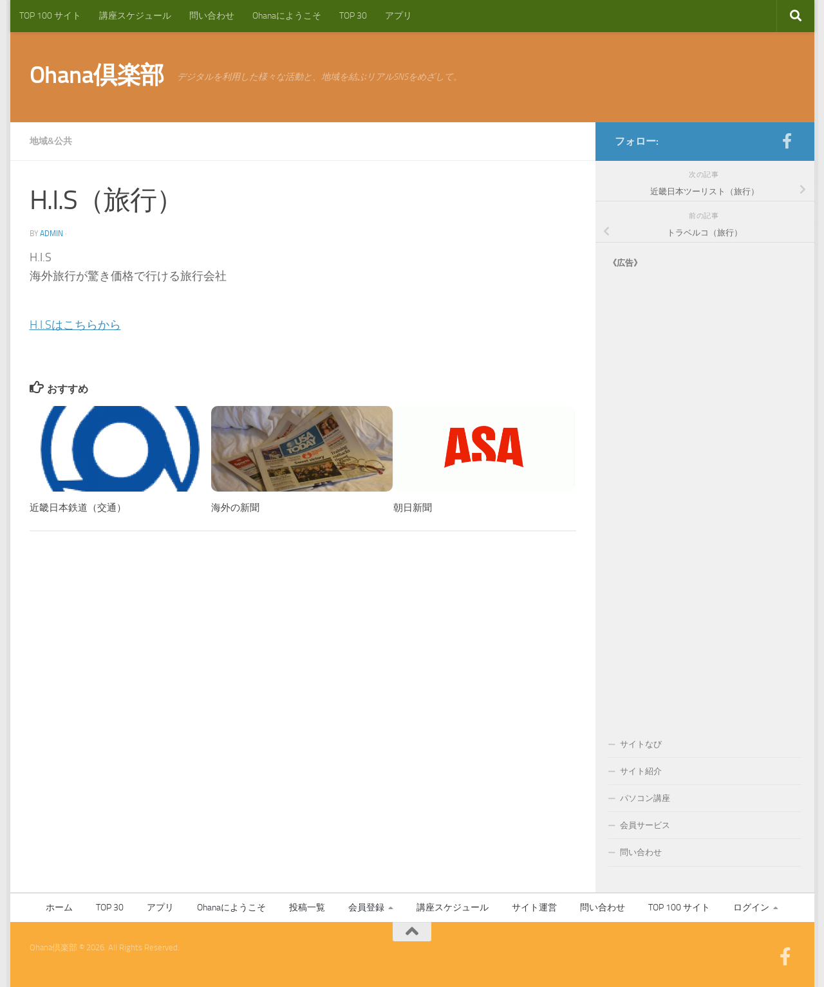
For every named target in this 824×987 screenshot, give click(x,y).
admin (51, 233)
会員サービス (645, 825)
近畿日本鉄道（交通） (78, 507)
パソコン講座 (645, 798)
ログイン (751, 907)
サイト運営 (534, 907)
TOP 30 (353, 15)
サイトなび (641, 744)
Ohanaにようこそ (286, 15)
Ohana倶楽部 (97, 74)
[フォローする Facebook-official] (787, 141)
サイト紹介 (641, 771)
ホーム (59, 907)
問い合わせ (211, 15)
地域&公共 (51, 141)
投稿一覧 (307, 907)
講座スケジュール (135, 15)
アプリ (398, 15)
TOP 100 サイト (50, 15)
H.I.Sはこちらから (75, 325)
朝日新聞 (412, 507)
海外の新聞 (235, 507)
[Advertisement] (704, 490)
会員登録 (366, 907)
